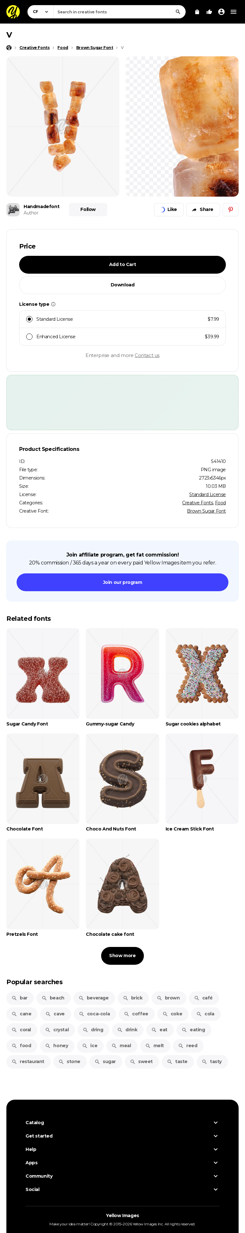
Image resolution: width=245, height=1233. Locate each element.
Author (31, 213)
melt (154, 1045)
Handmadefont (41, 206)
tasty (212, 1061)
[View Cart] (197, 12)
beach (52, 998)
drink (127, 1030)
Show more (122, 955)
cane (21, 1014)
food (21, 1045)
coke (172, 1014)
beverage (93, 998)
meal (121, 1045)
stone (69, 1061)
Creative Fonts (197, 503)
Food (220, 503)
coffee (136, 1014)
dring (93, 1030)
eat (159, 1030)
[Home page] (8, 47)
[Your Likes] (209, 12)
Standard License (207, 494)
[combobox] (119, 11)
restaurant (27, 1061)
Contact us (147, 355)
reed (187, 1045)
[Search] (178, 12)
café (203, 998)
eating (193, 1030)
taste (177, 1061)
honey (56, 1045)
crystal (57, 1030)
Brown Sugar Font (206, 511)
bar (19, 998)
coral (21, 1030)
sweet (141, 1061)
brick (133, 998)
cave (54, 1014)
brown (168, 998)
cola (205, 1014)
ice (89, 1045)
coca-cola (94, 1014)
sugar (105, 1061)
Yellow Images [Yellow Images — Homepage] (122, 1215)
